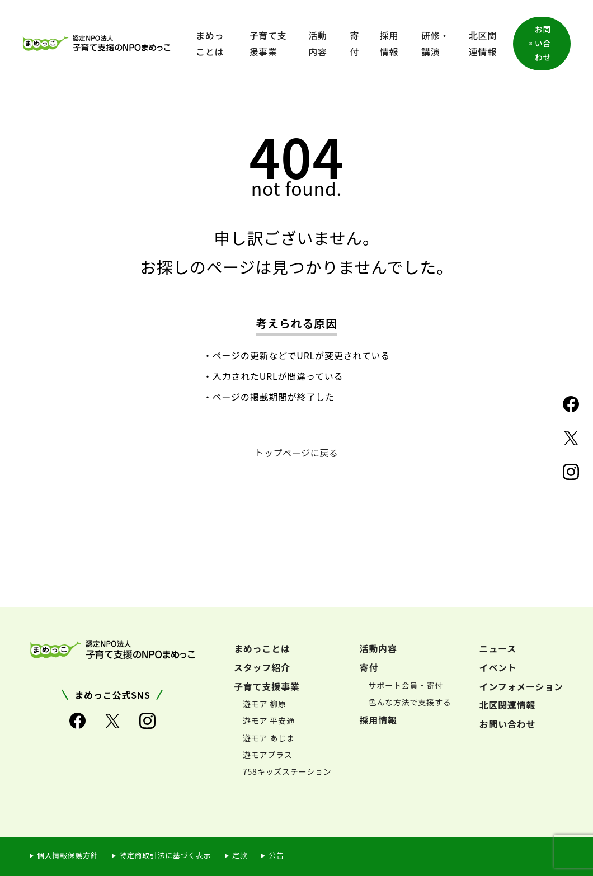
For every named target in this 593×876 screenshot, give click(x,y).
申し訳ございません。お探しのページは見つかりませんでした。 (296, 252)
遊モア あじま (269, 737)
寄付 (355, 43)
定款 (242, 855)
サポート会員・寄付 (406, 684)
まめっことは (210, 43)
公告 (278, 855)
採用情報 (389, 43)
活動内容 (317, 43)
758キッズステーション (287, 770)
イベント (498, 667)
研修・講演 (435, 43)
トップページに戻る (297, 452)
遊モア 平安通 (269, 720)
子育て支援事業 (267, 43)
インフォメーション (521, 686)
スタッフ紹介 (262, 667)
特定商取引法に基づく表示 (166, 855)
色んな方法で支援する (410, 701)
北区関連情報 (483, 43)
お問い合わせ (543, 43)
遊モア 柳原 (264, 703)
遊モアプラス (268, 754)
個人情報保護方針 (67, 855)
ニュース (497, 647)
